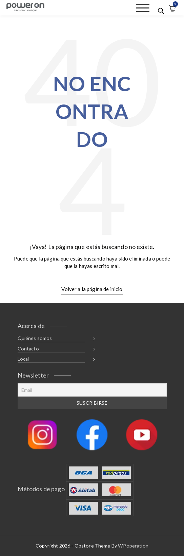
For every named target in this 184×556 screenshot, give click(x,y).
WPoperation (133, 546)
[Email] (92, 390)
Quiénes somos (35, 338)
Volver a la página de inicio (91, 289)
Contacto (28, 348)
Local (23, 359)
